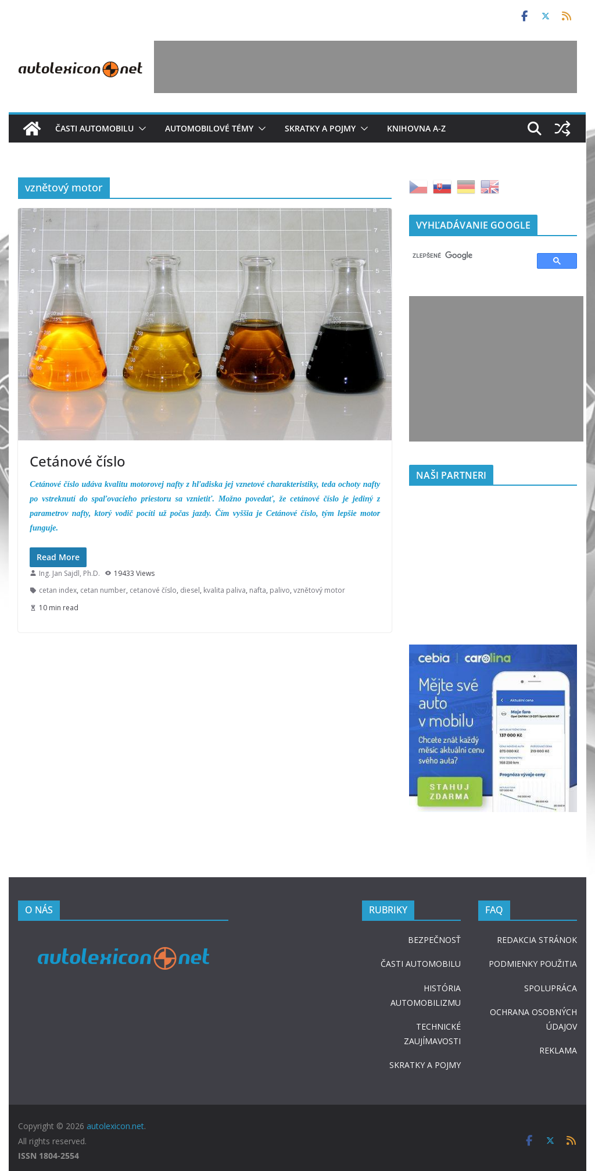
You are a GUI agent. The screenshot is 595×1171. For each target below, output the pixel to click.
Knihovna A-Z (416, 128)
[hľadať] (467, 256)
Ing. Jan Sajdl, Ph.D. (69, 573)
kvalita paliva (224, 590)
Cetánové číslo (78, 461)
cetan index (58, 590)
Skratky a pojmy (320, 128)
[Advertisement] (365, 67)
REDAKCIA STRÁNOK (537, 939)
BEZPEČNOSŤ (434, 939)
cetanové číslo (153, 590)
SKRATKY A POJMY (425, 1064)
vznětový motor (319, 590)
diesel (190, 590)
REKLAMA (558, 1050)
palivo (280, 590)
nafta (257, 590)
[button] (140, 128)
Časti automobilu (94, 128)
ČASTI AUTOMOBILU (421, 963)
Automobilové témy (209, 128)
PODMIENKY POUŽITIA (533, 963)
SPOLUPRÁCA (550, 988)
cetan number (103, 590)
